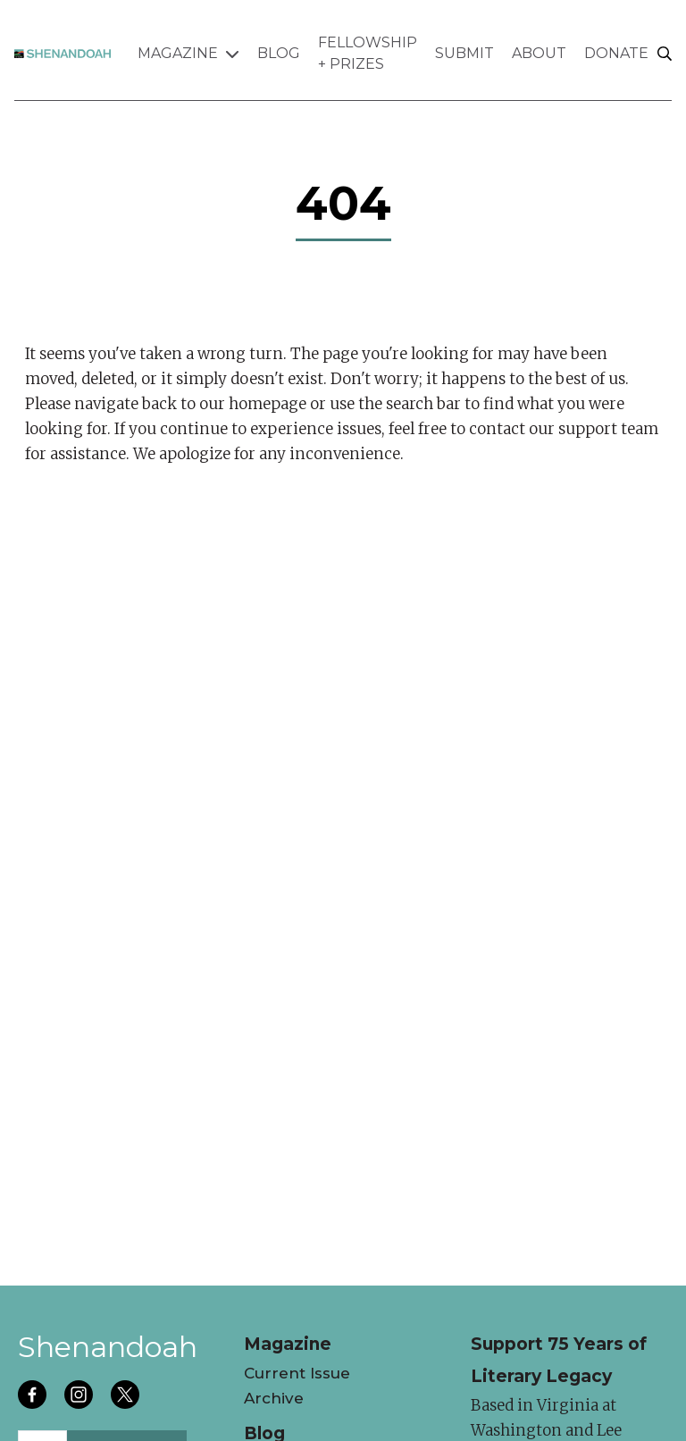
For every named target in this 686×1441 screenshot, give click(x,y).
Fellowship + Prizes (367, 53)
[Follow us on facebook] (34, 1396)
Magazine (188, 53)
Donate (616, 53)
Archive (274, 1398)
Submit (464, 53)
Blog (278, 53)
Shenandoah (107, 1346)
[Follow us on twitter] (127, 1396)
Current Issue (297, 1373)
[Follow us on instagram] (80, 1396)
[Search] (664, 54)
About (539, 53)
